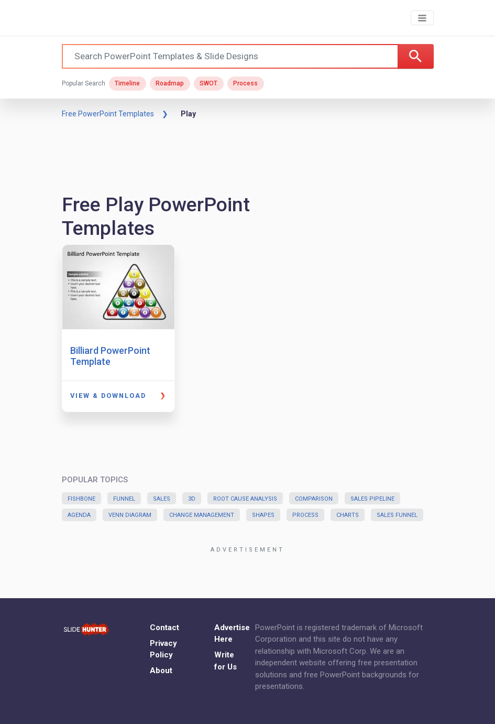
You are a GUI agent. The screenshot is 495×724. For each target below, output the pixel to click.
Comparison (314, 498)
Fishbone (81, 498)
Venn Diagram (129, 515)
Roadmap (170, 83)
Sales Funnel (397, 515)
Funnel (124, 498)
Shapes (263, 515)
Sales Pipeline (372, 498)
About (161, 670)
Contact (164, 627)
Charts (347, 515)
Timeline (127, 83)
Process (245, 83)
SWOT (208, 83)
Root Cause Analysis (245, 498)
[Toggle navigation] (422, 18)
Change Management (201, 515)
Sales (161, 498)
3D (191, 498)
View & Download (108, 395)
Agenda (79, 515)
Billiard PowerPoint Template (110, 356)
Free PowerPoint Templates (108, 114)
